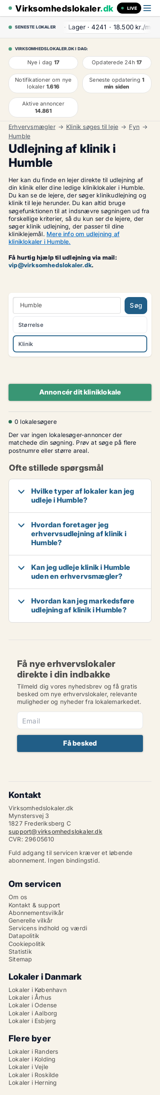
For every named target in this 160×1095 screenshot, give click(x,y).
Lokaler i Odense (33, 1005)
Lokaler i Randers (33, 1051)
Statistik (20, 951)
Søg (136, 305)
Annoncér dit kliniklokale (80, 392)
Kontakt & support (34, 905)
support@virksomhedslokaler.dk (55, 831)
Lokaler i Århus (30, 997)
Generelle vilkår (30, 920)
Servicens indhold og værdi (48, 928)
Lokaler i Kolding (32, 1059)
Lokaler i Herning (33, 1082)
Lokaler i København (38, 989)
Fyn (134, 126)
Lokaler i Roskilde (34, 1074)
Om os (18, 897)
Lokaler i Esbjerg (32, 1020)
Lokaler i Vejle (28, 1066)
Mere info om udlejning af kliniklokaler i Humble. (64, 237)
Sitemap (20, 959)
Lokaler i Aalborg (33, 1013)
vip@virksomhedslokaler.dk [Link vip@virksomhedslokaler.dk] (50, 265)
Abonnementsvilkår (36, 912)
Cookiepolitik (27, 943)
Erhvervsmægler (32, 126)
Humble (19, 136)
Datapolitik (24, 935)
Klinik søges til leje (92, 126)
